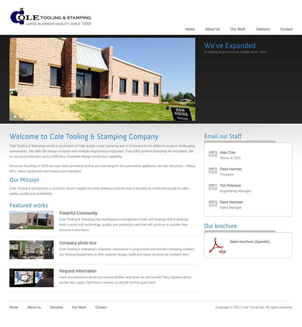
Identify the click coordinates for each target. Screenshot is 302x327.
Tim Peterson (230, 186)
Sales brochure (242, 242)
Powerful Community (78, 213)
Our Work (238, 29)
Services (263, 29)
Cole (51, 16)
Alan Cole (227, 153)
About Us (212, 29)
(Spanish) (262, 242)
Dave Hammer (231, 202)
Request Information (77, 271)
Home (190, 29)
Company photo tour (78, 243)
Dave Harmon (231, 169)
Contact (286, 29)
